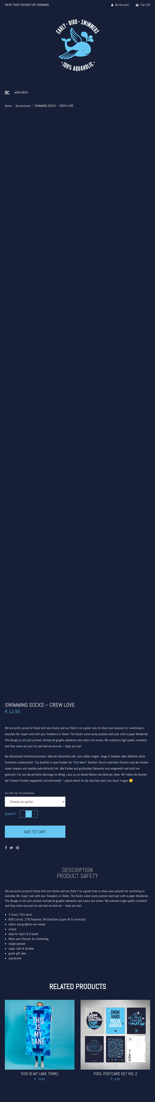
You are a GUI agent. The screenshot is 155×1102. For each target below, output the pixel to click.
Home (8, 106)
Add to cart (35, 831)
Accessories (23, 106)
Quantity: (11, 814)
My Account (120, 5)
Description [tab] (77, 870)
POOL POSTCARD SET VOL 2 (115, 1074)
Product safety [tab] (77, 876)
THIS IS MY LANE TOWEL (40, 1074)
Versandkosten (27, 793)
